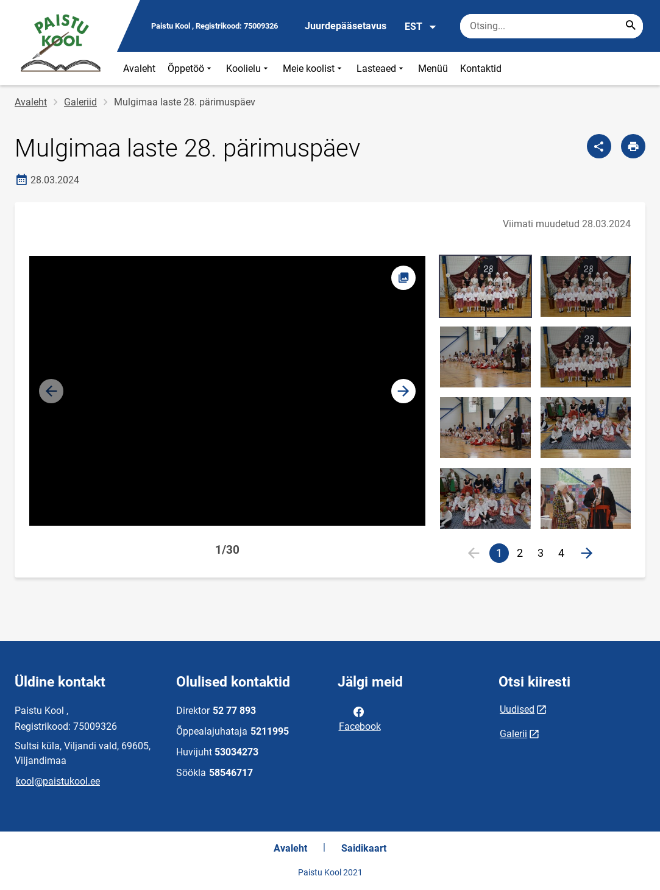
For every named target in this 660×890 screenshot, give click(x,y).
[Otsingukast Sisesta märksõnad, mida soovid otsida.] (551, 26)
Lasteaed (381, 68)
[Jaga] (599, 146)
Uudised (517, 709)
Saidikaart (363, 848)
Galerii (513, 734)
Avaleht (139, 68)
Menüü (433, 68)
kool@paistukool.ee (58, 781)
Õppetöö (191, 68)
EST (421, 26)
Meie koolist (313, 68)
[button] (403, 391)
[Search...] (630, 26)
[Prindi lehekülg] (633, 146)
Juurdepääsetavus (345, 26)
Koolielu (248, 68)
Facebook (360, 718)
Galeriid (80, 102)
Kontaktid (481, 68)
